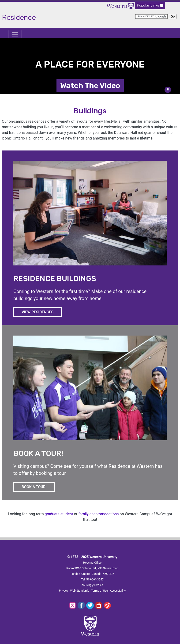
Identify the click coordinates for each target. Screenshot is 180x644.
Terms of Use (99, 590)
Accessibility (118, 590)
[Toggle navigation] (15, 34)
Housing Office (92, 562)
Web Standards (79, 590)
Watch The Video (90, 85)
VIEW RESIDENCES (42, 311)
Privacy (63, 590)
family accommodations (98, 514)
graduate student (59, 514)
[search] (151, 16)
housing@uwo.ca (92, 585)
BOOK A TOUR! (38, 486)
